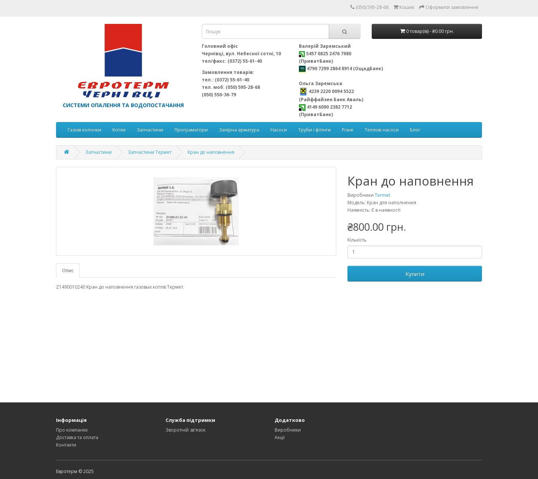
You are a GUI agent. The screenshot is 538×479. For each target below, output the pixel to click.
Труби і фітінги (314, 130)
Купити (414, 273)
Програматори (191, 130)
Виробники (288, 430)
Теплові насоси (382, 130)
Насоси (278, 130)
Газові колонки (84, 130)
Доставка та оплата (77, 437)
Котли (119, 130)
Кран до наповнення (211, 152)
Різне (347, 130)
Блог (415, 130)
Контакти (66, 445)
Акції (280, 437)
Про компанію (72, 430)
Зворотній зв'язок (185, 430)
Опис (68, 270)
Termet (382, 195)
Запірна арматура (239, 130)
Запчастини (150, 130)
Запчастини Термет (149, 152)
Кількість (357, 240)
